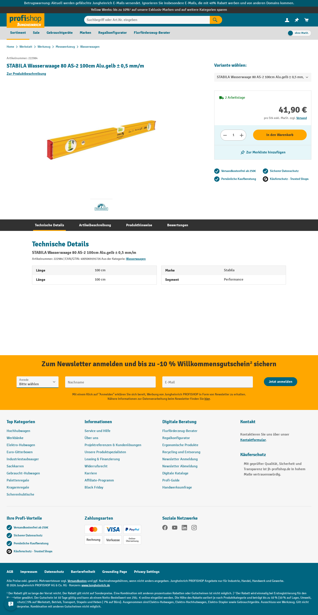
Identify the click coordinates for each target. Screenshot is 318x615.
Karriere (91, 473)
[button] (198, 423)
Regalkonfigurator (176, 438)
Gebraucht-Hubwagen (23, 473)
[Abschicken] (280, 381)
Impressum (28, 572)
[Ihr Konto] (287, 20)
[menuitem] (287, 20)
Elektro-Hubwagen (21, 445)
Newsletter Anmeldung (180, 459)
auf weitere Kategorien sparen (204, 10)
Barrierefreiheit (83, 572)
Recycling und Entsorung (181, 452)
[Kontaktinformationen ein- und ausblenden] (11, 604)
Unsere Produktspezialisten (105, 452)
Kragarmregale (18, 487)
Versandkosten (77, 581)
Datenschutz (54, 572)
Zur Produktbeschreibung (26, 74)
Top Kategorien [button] (21, 421)
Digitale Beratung (179, 421)
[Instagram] (194, 528)
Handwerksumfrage (177, 487)
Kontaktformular (253, 440)
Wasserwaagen (136, 259)
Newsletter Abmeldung (179, 466)
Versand (301, 118)
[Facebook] (165, 528)
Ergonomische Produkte (180, 445)
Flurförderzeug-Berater (179, 431)
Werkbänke (15, 438)
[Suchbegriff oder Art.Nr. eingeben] (147, 20)
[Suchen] (216, 20)
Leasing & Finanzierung (102, 459)
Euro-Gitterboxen (20, 452)
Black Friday (94, 487)
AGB (10, 572)
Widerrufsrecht (96, 466)
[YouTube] (174, 528)
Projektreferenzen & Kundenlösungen (113, 445)
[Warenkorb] (306, 20)
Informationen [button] (98, 421)
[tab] (49, 225)
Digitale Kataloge (175, 473)
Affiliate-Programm (99, 480)
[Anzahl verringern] (224, 135)
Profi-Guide (171, 480)
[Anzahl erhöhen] (241, 135)
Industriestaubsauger (23, 459)
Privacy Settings (146, 572)
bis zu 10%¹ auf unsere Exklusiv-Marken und (147, 10)
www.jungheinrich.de (95, 585)
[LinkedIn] (184, 528)
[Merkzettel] (297, 20)
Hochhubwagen (18, 431)
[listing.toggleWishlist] (263, 152)
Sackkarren (15, 466)
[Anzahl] (233, 135)
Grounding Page (114, 572)
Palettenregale (18, 480)
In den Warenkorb (279, 135)
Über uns (91, 438)
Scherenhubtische (20, 494)
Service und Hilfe (97, 431)
